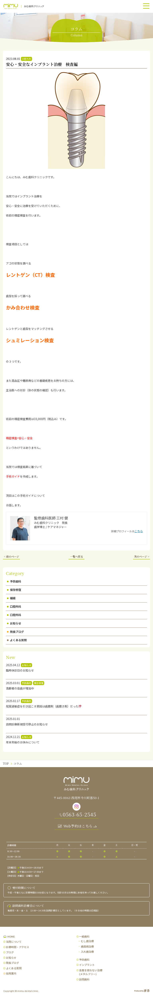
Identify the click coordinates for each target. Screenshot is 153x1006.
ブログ (10, 952)
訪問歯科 (84, 979)
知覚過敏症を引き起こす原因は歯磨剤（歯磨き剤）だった (43, 706)
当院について (14, 942)
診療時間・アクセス (17, 947)
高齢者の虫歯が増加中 (20, 688)
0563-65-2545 (79, 814)
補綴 (11, 598)
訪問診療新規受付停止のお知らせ (27, 724)
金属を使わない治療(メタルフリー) (90, 972)
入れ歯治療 (87, 952)
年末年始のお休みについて (22, 742)
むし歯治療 (87, 941)
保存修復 (14, 590)
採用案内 (11, 973)
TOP (6, 764)
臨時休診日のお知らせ (20, 670)
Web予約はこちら (78, 825)
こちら (138, 531)
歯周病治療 (87, 946)
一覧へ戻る (76, 556)
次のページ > (141, 556)
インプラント (87, 965)
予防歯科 (14, 581)
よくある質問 (17, 640)
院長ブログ (15, 632)
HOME (11, 936)
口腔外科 (14, 606)
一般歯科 (84, 936)
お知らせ (14, 623)
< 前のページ (11, 556)
